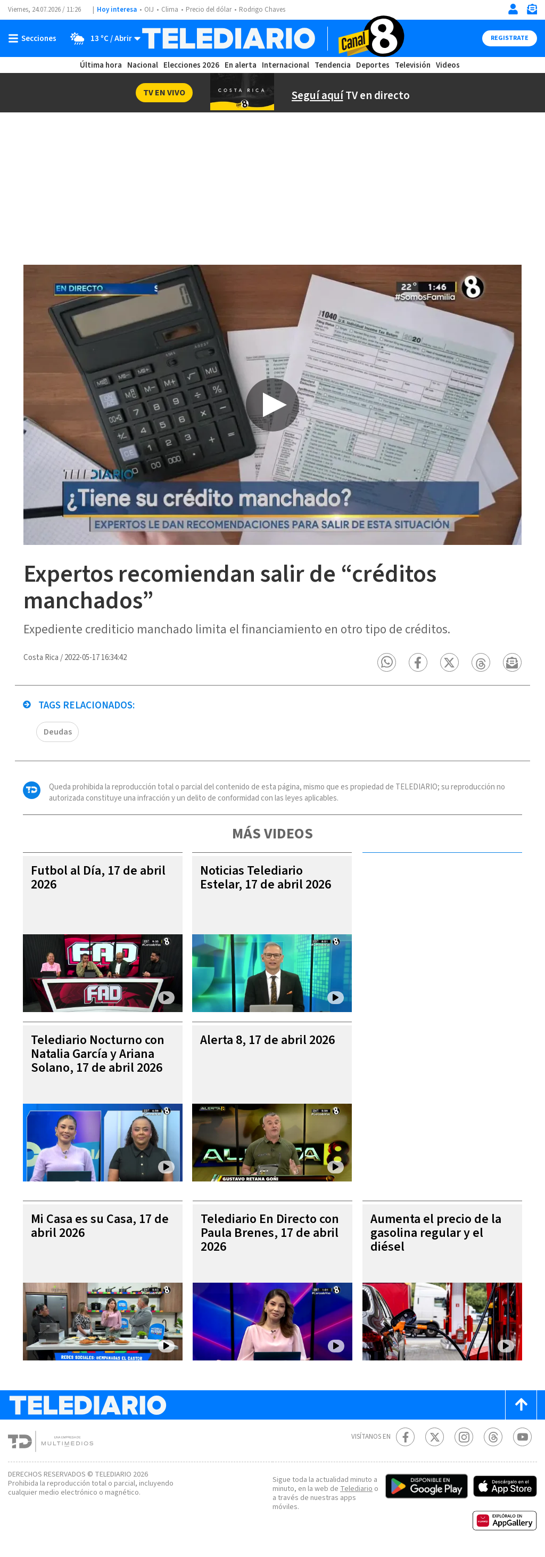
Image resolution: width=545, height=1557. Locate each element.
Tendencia (333, 65)
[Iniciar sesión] (513, 9)
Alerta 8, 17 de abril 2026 (267, 1041)
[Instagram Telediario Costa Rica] (464, 1438)
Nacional (142, 65)
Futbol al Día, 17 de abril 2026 (98, 878)
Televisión (413, 65)
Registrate (510, 38)
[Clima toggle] (102, 38)
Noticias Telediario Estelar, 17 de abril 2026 (265, 878)
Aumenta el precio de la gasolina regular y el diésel (435, 1234)
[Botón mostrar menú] (34, 38)
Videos (448, 65)
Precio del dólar (209, 9)
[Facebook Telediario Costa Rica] (405, 1438)
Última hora (101, 65)
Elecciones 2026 (191, 65)
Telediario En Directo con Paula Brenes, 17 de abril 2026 (270, 1234)
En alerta (241, 65)
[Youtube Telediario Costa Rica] (522, 1438)
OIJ (149, 9)
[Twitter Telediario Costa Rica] (434, 1438)
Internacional (285, 65)
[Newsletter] (531, 11)
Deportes (373, 65)
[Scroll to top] (521, 1406)
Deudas (58, 733)
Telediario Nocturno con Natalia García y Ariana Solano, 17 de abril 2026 (97, 1055)
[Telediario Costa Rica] (272, 38)
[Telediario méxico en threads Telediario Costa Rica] (493, 1438)
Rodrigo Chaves (262, 9)
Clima (169, 9)
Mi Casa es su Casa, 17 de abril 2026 (100, 1227)
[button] (387, 663)
